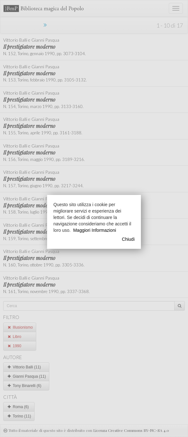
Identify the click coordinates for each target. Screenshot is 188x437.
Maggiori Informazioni (94, 230)
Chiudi (128, 239)
